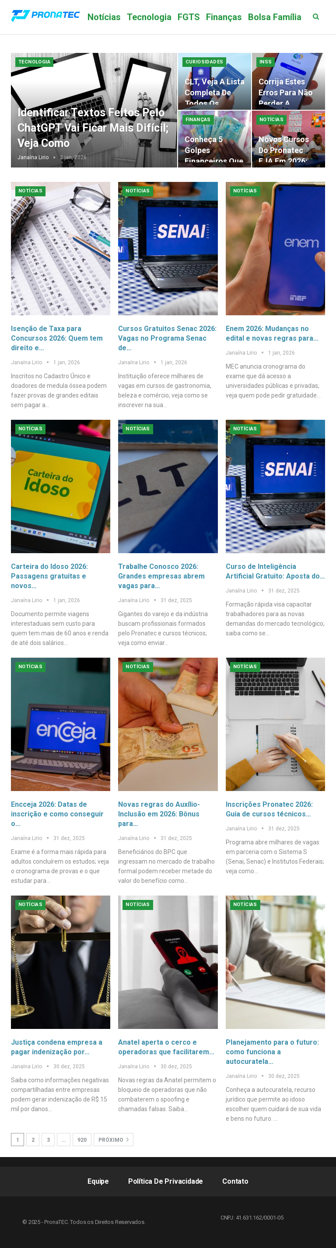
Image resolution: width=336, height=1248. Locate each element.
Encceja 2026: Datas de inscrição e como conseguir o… (57, 814)
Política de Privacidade (165, 1181)
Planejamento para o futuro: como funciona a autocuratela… (272, 1052)
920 (82, 1140)
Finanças (224, 17)
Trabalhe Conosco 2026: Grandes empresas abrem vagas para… (161, 576)
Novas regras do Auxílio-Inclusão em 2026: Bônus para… (159, 814)
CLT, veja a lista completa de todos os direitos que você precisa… (215, 103)
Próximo (113, 1139)
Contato (235, 1181)
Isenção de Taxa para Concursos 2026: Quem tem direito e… (57, 338)
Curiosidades (205, 62)
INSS (265, 62)
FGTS (189, 17)
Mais (257, 17)
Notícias (104, 17)
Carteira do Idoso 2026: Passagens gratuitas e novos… (49, 576)
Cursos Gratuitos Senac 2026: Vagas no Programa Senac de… (167, 338)
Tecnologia (149, 17)
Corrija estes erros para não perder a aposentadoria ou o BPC (286, 103)
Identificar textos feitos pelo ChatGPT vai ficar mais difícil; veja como (93, 128)
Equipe (98, 1181)
